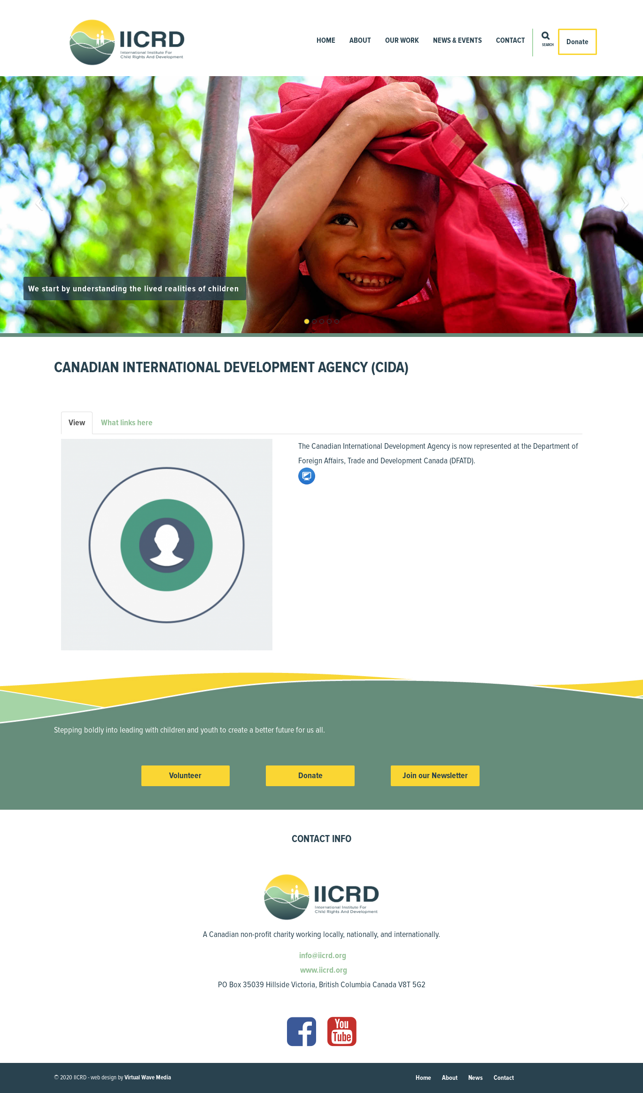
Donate (577, 42)
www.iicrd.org (322, 970)
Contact (510, 40)
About (360, 40)
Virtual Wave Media (147, 1077)
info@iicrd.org (321, 955)
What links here (127, 422)
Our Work (402, 40)
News (475, 1078)
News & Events (457, 40)
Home (326, 40)
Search (548, 45)
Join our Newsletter (435, 775)
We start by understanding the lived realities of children (134, 288)
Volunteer (185, 775)
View (81, 425)
